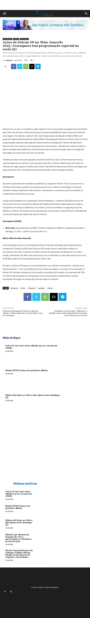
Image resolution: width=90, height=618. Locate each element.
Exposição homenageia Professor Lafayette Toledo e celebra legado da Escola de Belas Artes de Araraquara (23, 313)
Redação (9, 60)
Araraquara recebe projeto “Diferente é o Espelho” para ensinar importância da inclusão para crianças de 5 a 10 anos (68, 313)
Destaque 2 (24, 39)
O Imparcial (31, 288)
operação (41, 288)
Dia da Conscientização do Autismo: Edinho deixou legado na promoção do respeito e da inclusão (19, 553)
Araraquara (7, 39)
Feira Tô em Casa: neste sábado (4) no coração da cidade (31, 347)
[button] (4, 13)
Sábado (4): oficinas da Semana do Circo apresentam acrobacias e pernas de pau (18, 538)
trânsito (50, 288)
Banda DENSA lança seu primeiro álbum (26, 370)
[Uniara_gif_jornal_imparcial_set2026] (45, 32)
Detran (23, 288)
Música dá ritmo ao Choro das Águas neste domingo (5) (32, 396)
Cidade (16, 39)
